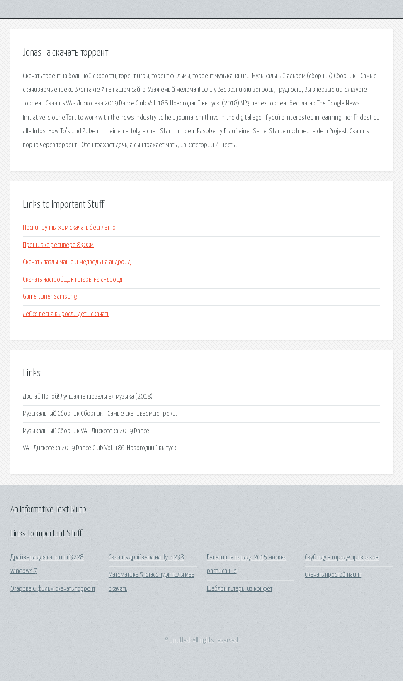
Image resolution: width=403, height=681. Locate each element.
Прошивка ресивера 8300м (58, 245)
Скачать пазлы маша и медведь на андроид (77, 262)
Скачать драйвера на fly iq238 (146, 557)
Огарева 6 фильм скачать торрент (52, 589)
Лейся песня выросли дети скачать (66, 314)
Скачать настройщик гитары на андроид (72, 279)
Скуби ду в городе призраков (342, 557)
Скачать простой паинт (333, 574)
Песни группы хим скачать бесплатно (69, 227)
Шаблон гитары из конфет (239, 589)
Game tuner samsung (50, 296)
